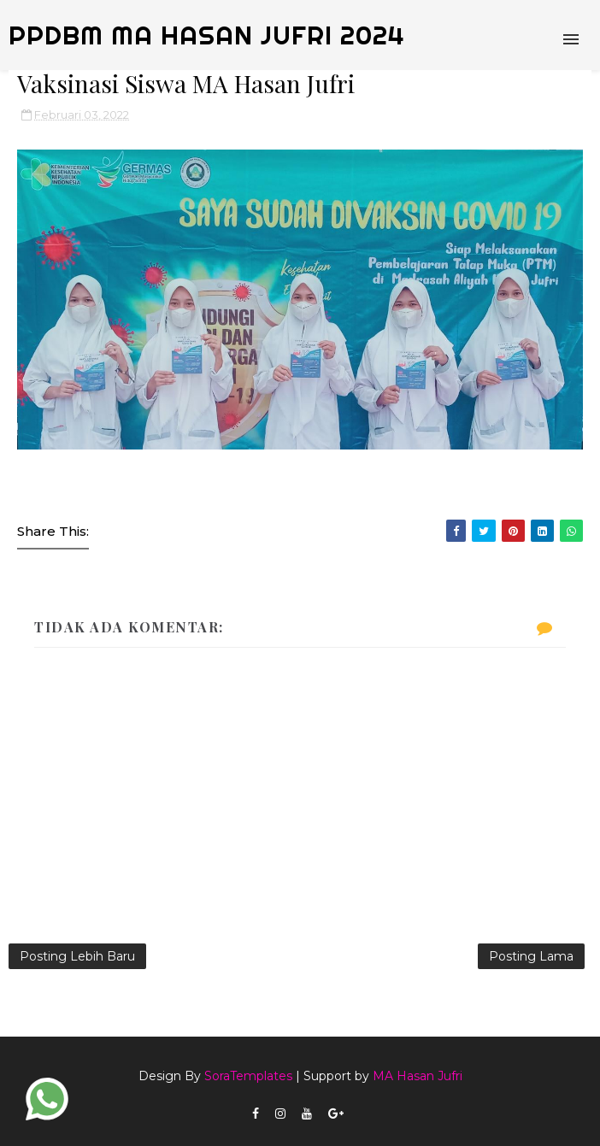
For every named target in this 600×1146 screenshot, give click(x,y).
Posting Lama (531, 956)
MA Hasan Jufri (417, 1076)
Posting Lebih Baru (77, 956)
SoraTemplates (248, 1076)
